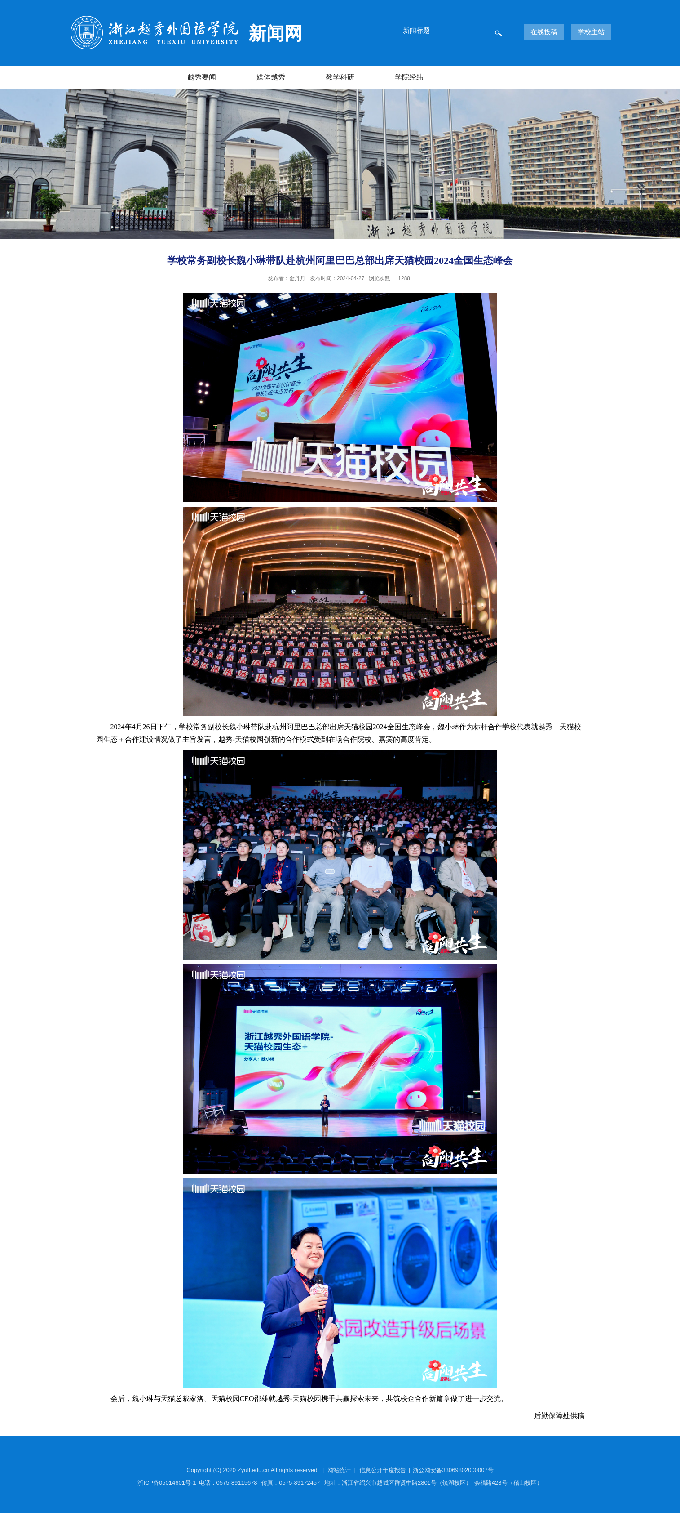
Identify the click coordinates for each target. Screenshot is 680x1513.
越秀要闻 (201, 77)
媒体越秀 (270, 77)
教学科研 (340, 77)
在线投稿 (543, 32)
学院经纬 (409, 77)
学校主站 (591, 32)
